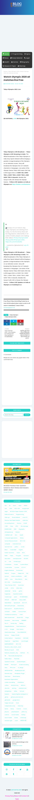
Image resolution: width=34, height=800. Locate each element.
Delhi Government (9, 617)
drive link (7, 688)
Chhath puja (17, 561)
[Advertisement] (17, 35)
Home (6, 54)
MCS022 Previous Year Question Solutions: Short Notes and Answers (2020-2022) (16, 488)
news (19, 505)
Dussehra (7, 620)
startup (23, 714)
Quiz (26, 579)
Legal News (16, 641)
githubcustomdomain (17, 697)
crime (12, 588)
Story (6, 667)
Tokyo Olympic (14, 315)
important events (17, 594)
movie (25, 709)
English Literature (9, 570)
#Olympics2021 (19, 240)
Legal (27, 58)
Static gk (7, 517)
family (14, 591)
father (15, 691)
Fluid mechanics (21, 626)
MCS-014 (18, 644)
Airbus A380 (22, 600)
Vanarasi (26, 555)
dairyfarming (14, 685)
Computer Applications (11, 538)
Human (7, 576)
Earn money (15, 620)
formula (22, 691)
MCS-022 (22, 541)
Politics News (8, 658)
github (6, 697)
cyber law (25, 520)
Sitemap (21, 66)
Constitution (8, 564)
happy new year (9, 703)
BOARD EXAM (8, 529)
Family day (14, 623)
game (20, 591)
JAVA (10, 508)
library (12, 709)
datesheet (7, 591)
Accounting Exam (10, 523)
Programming (16, 54)
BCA (16, 535)
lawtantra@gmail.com (9, 307)
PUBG (6, 555)
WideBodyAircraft (20, 670)
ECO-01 (23, 567)
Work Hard (7, 676)
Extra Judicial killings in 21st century (20, 743)
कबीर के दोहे (23, 720)
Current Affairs (24, 564)
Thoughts (18, 555)
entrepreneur (8, 691)
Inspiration (18, 638)
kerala (6, 709)
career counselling (10, 682)
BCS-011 (24, 603)
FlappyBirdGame (9, 626)
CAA (10, 561)
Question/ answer (9, 661)
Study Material (16, 58)
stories (16, 717)
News (6, 58)
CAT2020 (7, 611)
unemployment (17, 558)
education (7, 558)
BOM (15, 529)
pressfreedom (15, 712)
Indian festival (9, 638)
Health (6, 62)
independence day (10, 706)
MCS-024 (17, 508)
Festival (7, 573)
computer (7, 544)
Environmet (19, 570)
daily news (19, 588)
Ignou (27, 54)
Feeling (21, 623)
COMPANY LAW (8, 535)
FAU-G (6, 623)
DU (10, 505)
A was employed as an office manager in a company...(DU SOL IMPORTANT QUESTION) (20, 751)
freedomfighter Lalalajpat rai (20, 694)
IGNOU (25, 505)
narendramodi (17, 544)
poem (15, 597)
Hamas (7, 635)
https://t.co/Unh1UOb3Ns (13, 242)
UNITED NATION (8, 670)
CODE (6, 526)
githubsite (7, 700)
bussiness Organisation (11, 679)
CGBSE (14, 611)
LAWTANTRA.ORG (16, 790)
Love (11, 579)
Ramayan (14, 664)
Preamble (16, 658)
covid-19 (24, 517)
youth (16, 720)
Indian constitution (16, 576)
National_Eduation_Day (11, 653)
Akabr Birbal (8, 603)
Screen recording (24, 664)
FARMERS (23, 620)
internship (20, 706)
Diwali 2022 (20, 617)
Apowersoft (17, 603)
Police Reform (18, 579)
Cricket (16, 564)
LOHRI (6, 579)
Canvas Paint (22, 611)
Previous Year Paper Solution (12, 520)
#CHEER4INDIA (24, 597)
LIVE (15, 118)
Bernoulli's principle (10, 605)
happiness (8, 594)
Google (12, 629)
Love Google (24, 641)
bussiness (21, 585)
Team (17, 799)
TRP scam (12, 667)
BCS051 (26, 558)
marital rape (8, 597)
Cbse (11, 526)
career (6, 588)
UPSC (16, 526)
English (21, 550)
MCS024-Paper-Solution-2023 (18, 511)
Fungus (13, 573)
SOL (6, 505)
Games (14, 62)
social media (15, 714)
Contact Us (24, 796)
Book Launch (8, 608)
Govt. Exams (20, 629)
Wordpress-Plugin (20, 673)
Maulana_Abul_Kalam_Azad (13, 647)
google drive (16, 700)
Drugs (27, 617)
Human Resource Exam (11, 541)
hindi (17, 703)
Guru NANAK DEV (21, 632)
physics (7, 712)
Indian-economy (9, 552)
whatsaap (23, 717)
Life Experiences (9, 532)
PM (5, 656)
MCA (23, 552)
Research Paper (9, 66)
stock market (8, 717)
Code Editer (13, 550)
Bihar (6, 550)
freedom (7, 694)
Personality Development (15, 656)
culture (6, 685)
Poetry (11, 555)
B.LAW (25, 523)
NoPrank (22, 653)
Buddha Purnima (19, 608)
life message (24, 526)
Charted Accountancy (11, 614)
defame (23, 685)
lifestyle (18, 532)
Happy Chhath (15, 635)
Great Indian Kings (10, 632)
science (7, 714)
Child (21, 614)
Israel (18, 552)
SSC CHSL (7, 582)
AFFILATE (7, 600)
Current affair (8, 567)
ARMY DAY (14, 600)
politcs (16, 547)
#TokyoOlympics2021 (21, 238)
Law (6, 508)
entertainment (22, 688)
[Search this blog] (13, 414)
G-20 (6, 629)
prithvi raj (24, 712)
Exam (14, 505)
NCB (17, 650)
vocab (22, 547)
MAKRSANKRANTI (9, 644)
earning (14, 688)
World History (16, 676)
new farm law (8, 547)
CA (5, 561)
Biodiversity (21, 605)
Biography (24, 62)
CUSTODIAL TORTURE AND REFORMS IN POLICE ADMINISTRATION (19, 735)
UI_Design (20, 667)
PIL (28, 653)
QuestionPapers (21, 661)
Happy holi (21, 573)
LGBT (25, 576)
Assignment (25, 508)
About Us (17, 796)
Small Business (17, 582)
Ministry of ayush (9, 650)
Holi (27, 573)
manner (18, 709)
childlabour (20, 682)
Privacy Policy (9, 796)
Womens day (8, 673)
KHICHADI (25, 638)
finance (19, 523)
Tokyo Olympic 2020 (13, 71)
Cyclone (16, 567)
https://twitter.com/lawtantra (21, 184)
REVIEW (7, 664)
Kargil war (7, 641)
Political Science (9, 514)
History (22, 538)
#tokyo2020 (9, 240)
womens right (8, 720)
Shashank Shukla (9, 83)
